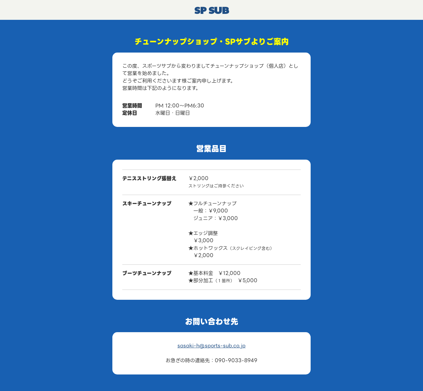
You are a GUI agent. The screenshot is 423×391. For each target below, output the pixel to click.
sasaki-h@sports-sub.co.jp (211, 346)
